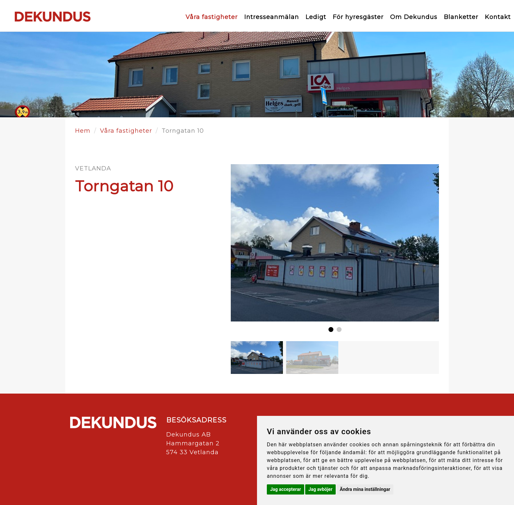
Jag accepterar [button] (285, 489)
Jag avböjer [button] (320, 489)
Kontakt (498, 17)
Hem (82, 130)
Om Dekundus (413, 17)
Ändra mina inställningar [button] (365, 489)
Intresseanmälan (271, 17)
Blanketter (461, 17)
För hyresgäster (358, 17)
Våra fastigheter (212, 17)
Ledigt (316, 17)
